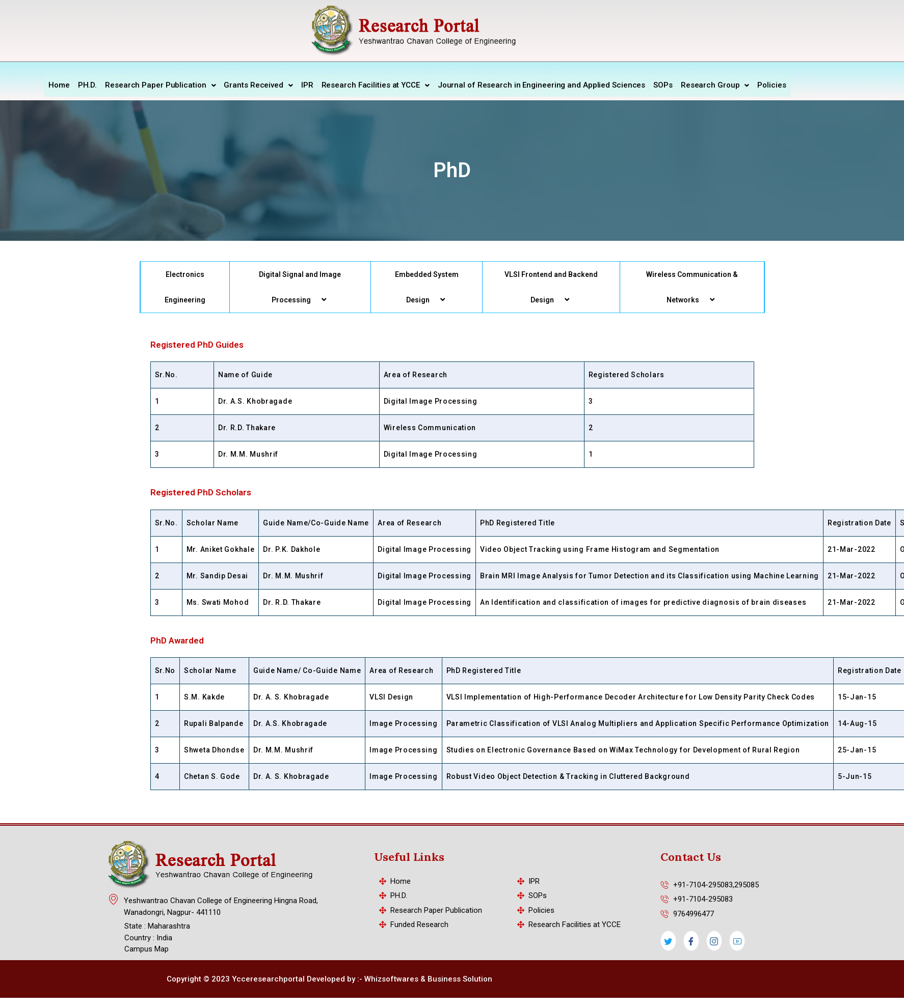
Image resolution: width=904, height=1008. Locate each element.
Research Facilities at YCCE (376, 84)
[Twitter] (668, 941)
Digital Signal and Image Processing (300, 286)
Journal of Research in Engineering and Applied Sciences (542, 84)
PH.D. (87, 84)
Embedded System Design (427, 286)
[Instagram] (714, 941)
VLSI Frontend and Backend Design (551, 286)
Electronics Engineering (185, 285)
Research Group (715, 84)
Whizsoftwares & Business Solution (428, 979)
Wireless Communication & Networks (692, 286)
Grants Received (258, 84)
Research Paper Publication (160, 84)
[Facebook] (691, 941)
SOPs (663, 84)
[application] (314, 298)
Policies (771, 84)
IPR (307, 84)
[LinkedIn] (737, 941)
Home (59, 84)
